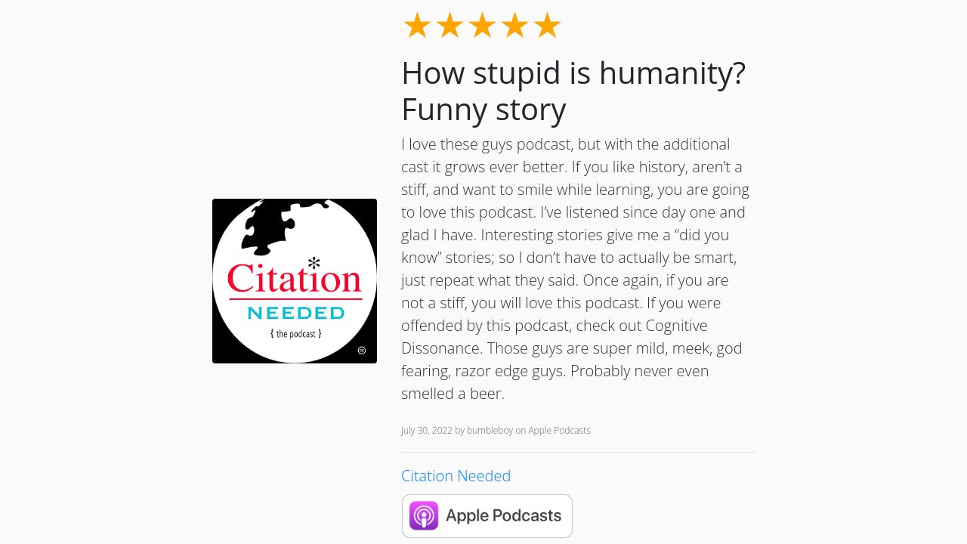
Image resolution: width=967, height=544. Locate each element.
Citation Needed (456, 475)
